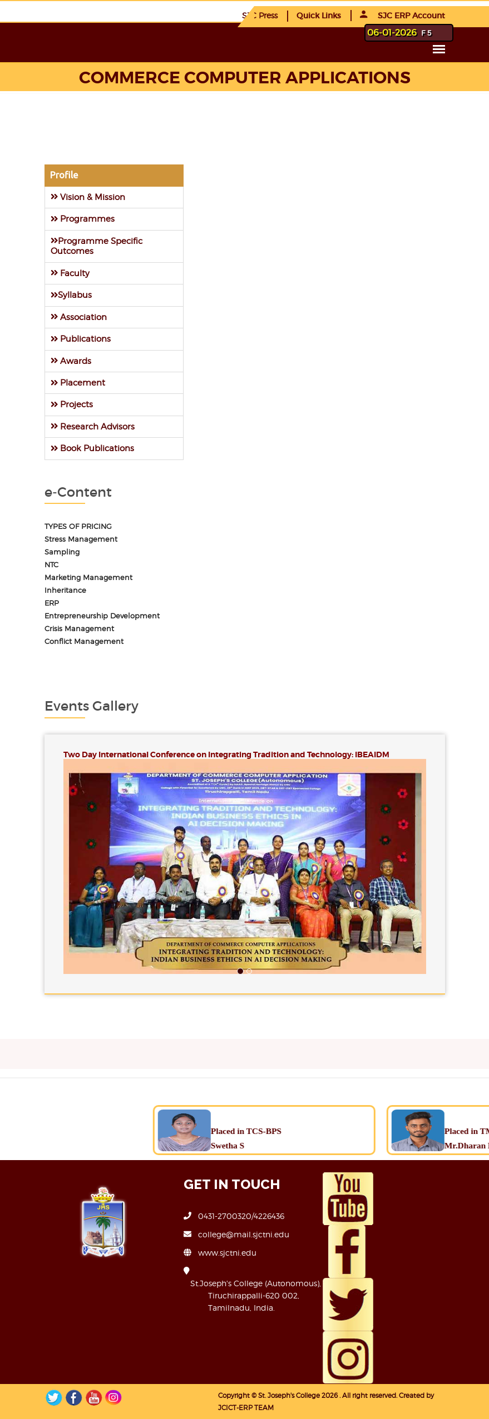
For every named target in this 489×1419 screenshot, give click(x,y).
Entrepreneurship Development (102, 616)
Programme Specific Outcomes (96, 246)
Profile (64, 175)
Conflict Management (84, 641)
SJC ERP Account (402, 16)
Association (79, 317)
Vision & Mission (88, 197)
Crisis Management (79, 628)
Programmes (83, 218)
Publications (81, 338)
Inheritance (65, 590)
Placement (78, 382)
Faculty (70, 273)
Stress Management (81, 539)
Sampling (62, 552)
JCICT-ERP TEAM (246, 1407)
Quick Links (319, 16)
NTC (51, 565)
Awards (71, 361)
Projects (72, 404)
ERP (52, 603)
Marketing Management (88, 577)
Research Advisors (93, 426)
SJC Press (260, 15)
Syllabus (71, 294)
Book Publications (92, 448)
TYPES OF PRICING (78, 526)
